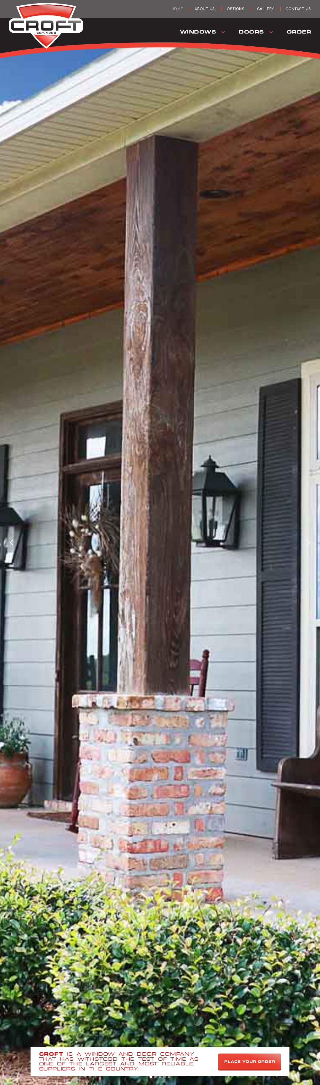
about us (205, 9)
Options (235, 9)
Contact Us (298, 9)
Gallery (265, 9)
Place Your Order (249, 1061)
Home (177, 9)
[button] (202, 32)
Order (299, 31)
